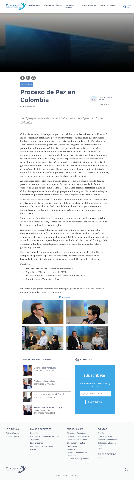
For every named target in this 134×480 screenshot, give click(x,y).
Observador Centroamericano (79, 436)
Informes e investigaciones (78, 459)
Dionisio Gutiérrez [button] (53, 5)
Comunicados (72, 446)
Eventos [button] (111, 5)
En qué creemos (12, 436)
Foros (100, 449)
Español (128, 5)
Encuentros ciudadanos (107, 440)
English (127, 8)
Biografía (34, 433)
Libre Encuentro (36, 443)
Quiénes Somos (12, 433)
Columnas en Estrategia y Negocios (44, 436)
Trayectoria (34, 440)
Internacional (27, 107)
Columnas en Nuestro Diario (41, 446)
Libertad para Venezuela (45, 368)
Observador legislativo (76, 443)
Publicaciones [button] (89, 5)
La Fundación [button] (33, 5)
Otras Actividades (105, 436)
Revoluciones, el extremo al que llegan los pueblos (48, 408)
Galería (101, 433)
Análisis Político (73, 449)
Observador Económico (76, 433)
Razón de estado (69, 6)
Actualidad (27, 84)
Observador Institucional (77, 440)
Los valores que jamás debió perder (50, 394)
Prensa (33, 449)
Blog (102, 5)
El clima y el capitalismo (44, 381)
